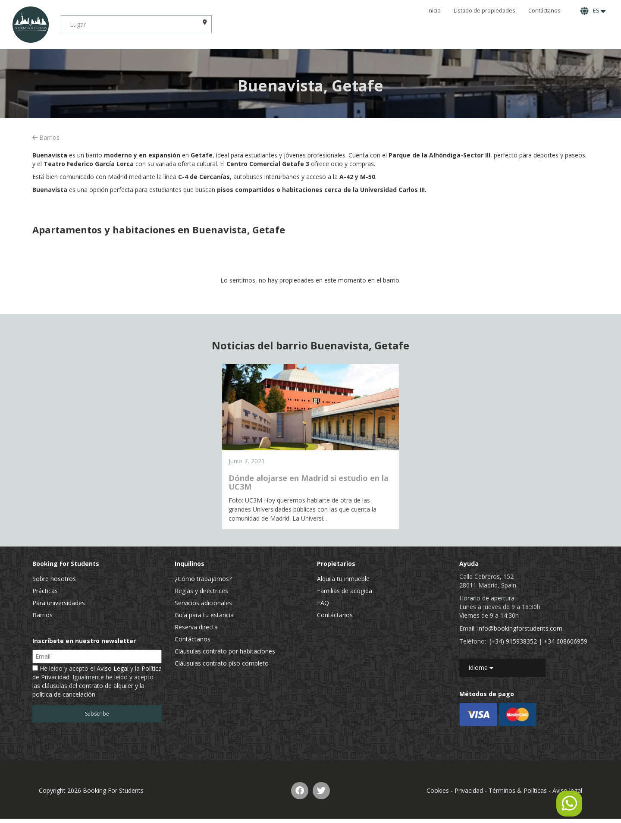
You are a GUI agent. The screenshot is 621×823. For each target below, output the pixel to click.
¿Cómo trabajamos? (203, 579)
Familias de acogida (344, 591)
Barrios (46, 137)
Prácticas (45, 591)
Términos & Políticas (518, 790)
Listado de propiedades (484, 10)
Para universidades (58, 603)
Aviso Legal (113, 668)
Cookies (438, 790)
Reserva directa (196, 627)
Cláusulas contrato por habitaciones (225, 651)
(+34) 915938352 (513, 641)
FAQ (323, 603)
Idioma (480, 667)
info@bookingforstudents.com (519, 628)
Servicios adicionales (203, 603)
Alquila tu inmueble (343, 579)
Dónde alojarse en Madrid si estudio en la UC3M (309, 482)
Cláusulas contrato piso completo (222, 663)
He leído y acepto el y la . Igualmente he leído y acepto (97, 681)
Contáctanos (544, 10)
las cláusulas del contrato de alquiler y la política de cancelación (88, 690)
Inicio (434, 10)
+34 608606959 (565, 641)
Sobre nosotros (54, 579)
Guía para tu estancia (204, 615)
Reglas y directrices (201, 591)
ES (592, 11)
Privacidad (469, 790)
